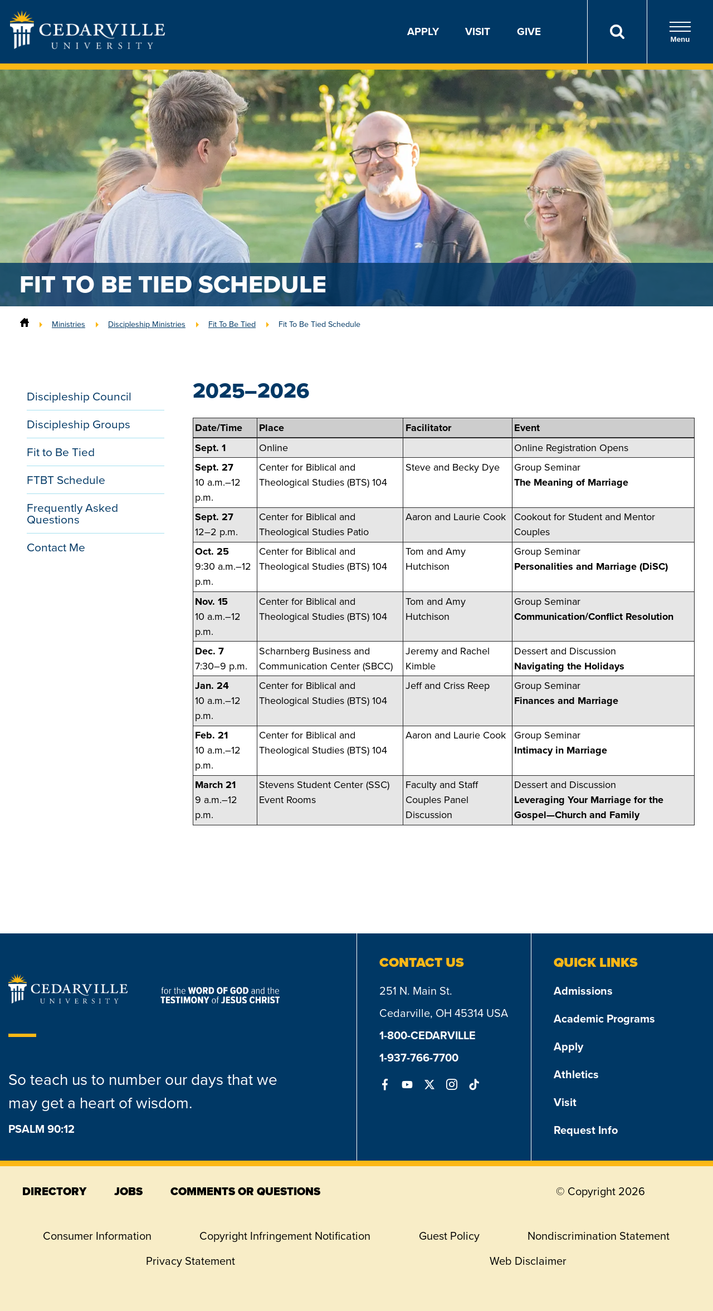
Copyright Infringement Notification (284, 1235)
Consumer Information (97, 1235)
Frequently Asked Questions (72, 513)
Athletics (576, 1074)
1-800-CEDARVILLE (427, 1035)
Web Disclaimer (528, 1261)
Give (529, 31)
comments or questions (245, 1191)
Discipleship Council (79, 396)
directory (54, 1191)
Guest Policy (449, 1235)
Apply (423, 31)
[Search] (617, 31)
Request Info (586, 1130)
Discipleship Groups (78, 424)
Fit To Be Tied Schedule (319, 324)
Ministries (68, 324)
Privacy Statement (190, 1261)
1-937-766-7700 (418, 1057)
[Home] (24, 324)
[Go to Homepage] (87, 45)
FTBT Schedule (66, 479)
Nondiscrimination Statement (599, 1235)
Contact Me (56, 547)
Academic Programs (604, 1018)
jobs (128, 1191)
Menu (680, 32)
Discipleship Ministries (146, 324)
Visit (477, 31)
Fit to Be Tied (61, 452)
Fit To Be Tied (232, 324)
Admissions (583, 990)
